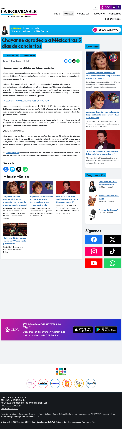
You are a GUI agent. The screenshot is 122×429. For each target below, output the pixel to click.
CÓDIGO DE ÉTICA (9, 408)
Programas (83, 14)
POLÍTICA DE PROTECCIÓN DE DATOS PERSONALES (24, 403)
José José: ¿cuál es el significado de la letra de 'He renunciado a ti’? (68, 192)
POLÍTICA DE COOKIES (11, 406)
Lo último (92, 46)
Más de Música (29, 55)
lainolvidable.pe (12, 152)
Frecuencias (99, 14)
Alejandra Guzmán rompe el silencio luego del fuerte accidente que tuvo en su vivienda (41, 193)
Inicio (57, 14)
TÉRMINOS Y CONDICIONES (13, 400)
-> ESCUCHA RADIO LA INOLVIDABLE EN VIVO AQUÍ (26, 101)
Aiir (93, 422)
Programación (113, 19)
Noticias (68, 14)
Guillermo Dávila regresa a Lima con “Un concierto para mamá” (15, 234)
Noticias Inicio (12, 55)
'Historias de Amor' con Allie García (29, 31)
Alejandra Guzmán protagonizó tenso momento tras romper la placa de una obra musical (15, 193)
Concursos (115, 14)
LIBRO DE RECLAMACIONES (13, 397)
